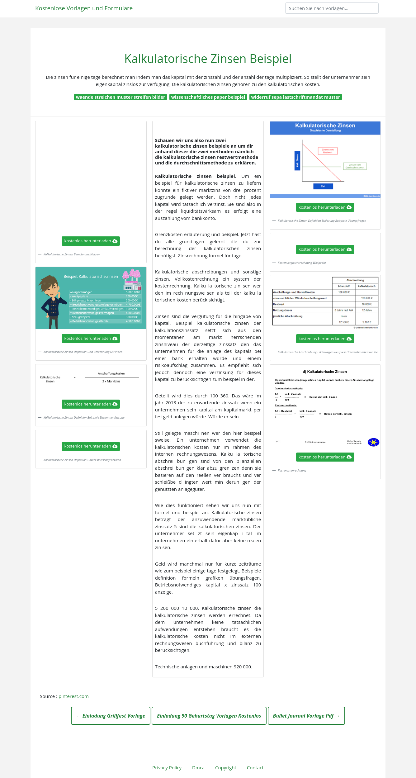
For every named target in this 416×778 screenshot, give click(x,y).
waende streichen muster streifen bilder (120, 97)
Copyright (225, 767)
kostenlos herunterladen (90, 241)
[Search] (332, 8)
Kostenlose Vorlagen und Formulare (84, 8)
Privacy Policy (167, 767)
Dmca (198, 767)
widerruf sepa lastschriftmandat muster (295, 97)
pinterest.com (74, 696)
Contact (255, 767)
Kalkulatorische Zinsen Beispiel (208, 58)
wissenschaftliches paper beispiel (208, 97)
